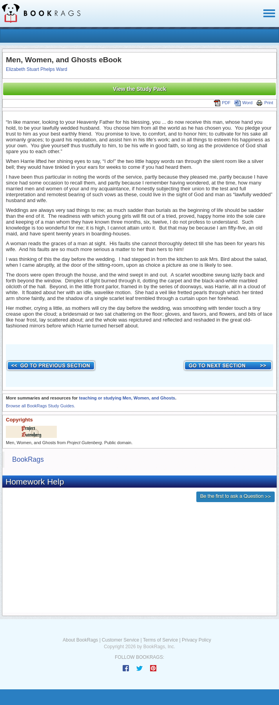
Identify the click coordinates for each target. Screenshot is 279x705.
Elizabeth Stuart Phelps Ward (36, 69)
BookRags (28, 459)
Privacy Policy (196, 640)
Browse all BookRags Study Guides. (40, 405)
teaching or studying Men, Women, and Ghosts (127, 398)
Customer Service (120, 640)
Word (243, 102)
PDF (222, 102)
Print (264, 102)
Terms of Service (160, 640)
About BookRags (80, 640)
